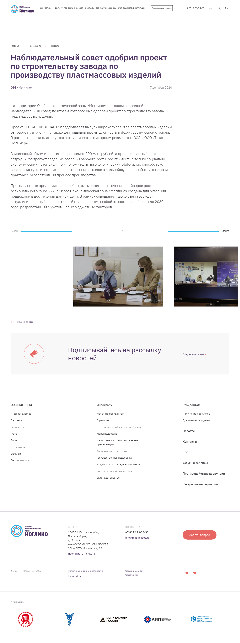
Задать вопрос (199, 535)
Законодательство (108, 477)
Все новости (25, 321)
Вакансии (16, 453)
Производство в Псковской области (119, 427)
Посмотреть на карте (81, 553)
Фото (14, 433)
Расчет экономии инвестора (114, 471)
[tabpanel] (118, 277)
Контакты (190, 441)
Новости (55, 45)
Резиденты (17, 427)
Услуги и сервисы (195, 463)
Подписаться (191, 354)
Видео (14, 440)
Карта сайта (74, 576)
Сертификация (20, 460)
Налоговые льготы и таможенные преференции (117, 442)
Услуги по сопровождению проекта (118, 464)
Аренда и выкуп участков (112, 451)
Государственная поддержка (114, 457)
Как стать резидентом (110, 413)
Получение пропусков (196, 413)
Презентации (19, 447)
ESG (185, 452)
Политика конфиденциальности (85, 570)
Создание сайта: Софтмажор (134, 572)
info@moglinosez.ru (137, 537)
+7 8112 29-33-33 (195, 8)
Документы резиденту (196, 420)
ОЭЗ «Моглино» (21, 87)
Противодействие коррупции (204, 473)
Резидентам (191, 405)
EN (226, 8)
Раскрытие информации (162, 8)
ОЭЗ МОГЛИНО (21, 405)
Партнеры (17, 420)
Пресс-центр (35, 45)
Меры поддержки (107, 433)
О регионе (103, 420)
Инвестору (104, 405)
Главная (15, 45)
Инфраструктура (21, 413)
